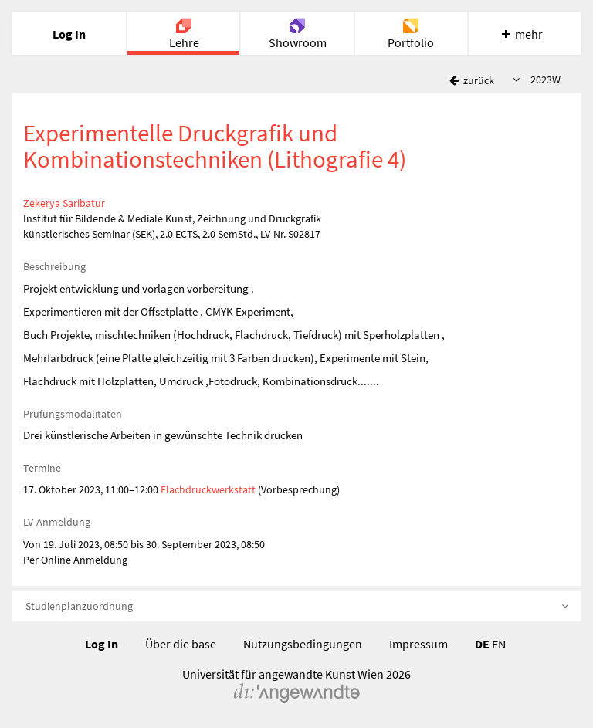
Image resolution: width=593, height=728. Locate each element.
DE (482, 644)
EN (499, 644)
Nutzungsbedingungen (302, 644)
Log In (101, 644)
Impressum (418, 644)
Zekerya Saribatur (64, 203)
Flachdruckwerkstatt (208, 489)
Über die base (180, 644)
